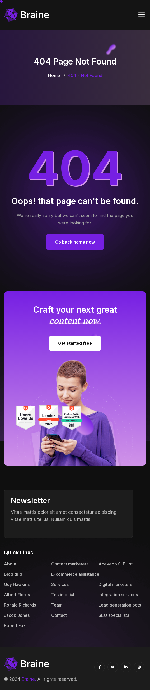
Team (57, 605)
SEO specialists (114, 615)
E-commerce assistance (75, 574)
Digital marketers (115, 584)
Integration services (118, 594)
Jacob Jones (17, 615)
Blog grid (13, 574)
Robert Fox (15, 625)
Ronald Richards (20, 605)
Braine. (29, 679)
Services (60, 584)
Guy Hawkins (17, 584)
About (10, 563)
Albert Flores (17, 594)
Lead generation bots (120, 605)
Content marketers (69, 563)
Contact (59, 615)
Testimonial (62, 594)
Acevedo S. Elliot (116, 563)
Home (54, 75)
